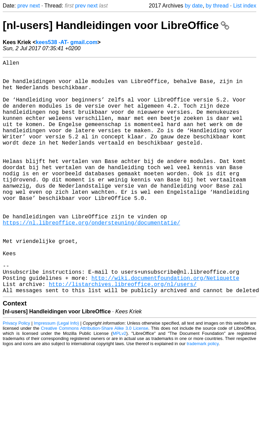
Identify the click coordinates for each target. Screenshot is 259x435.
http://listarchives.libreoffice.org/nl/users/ (122, 334)
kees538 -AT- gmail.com (67, 42)
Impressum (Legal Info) (56, 375)
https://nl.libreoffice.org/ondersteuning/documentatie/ (91, 259)
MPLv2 (119, 385)
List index (244, 6)
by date (194, 6)
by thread (217, 6)
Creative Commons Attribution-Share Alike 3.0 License (94, 380)
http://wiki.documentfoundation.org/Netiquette (165, 327)
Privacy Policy (16, 375)
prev (22, 6)
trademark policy (203, 395)
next (34, 6)
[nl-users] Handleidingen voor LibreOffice (116, 25)
